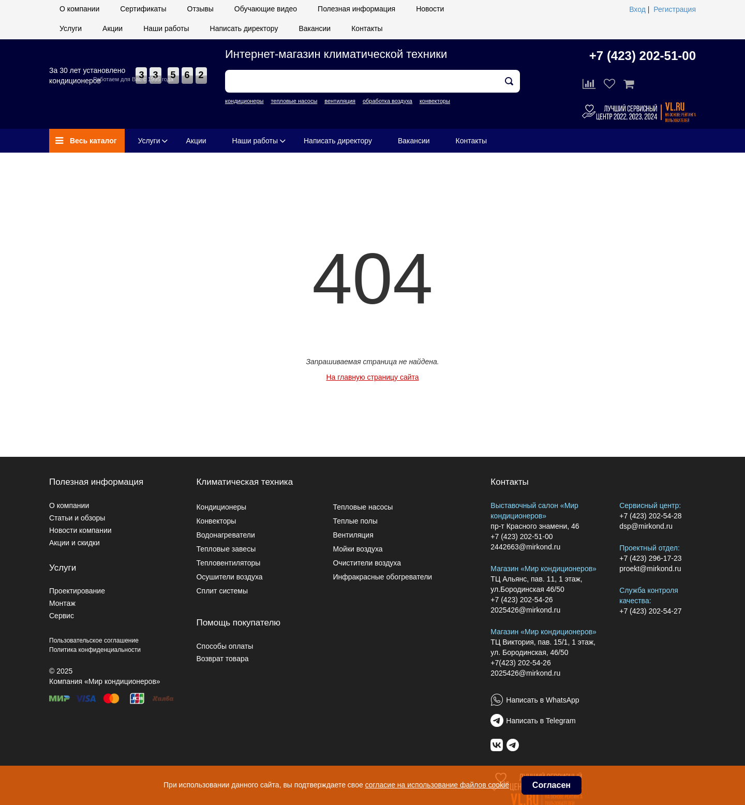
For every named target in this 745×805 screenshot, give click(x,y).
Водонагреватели (225, 535)
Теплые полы (355, 521)
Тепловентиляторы (228, 563)
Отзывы (200, 9)
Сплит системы (222, 591)
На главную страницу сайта (372, 377)
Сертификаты (143, 9)
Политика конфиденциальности (95, 649)
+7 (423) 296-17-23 (650, 558)
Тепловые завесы (226, 549)
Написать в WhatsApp (542, 700)
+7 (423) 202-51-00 (642, 56)
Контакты (366, 28)
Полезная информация (356, 9)
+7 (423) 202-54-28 (650, 516)
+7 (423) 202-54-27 (650, 611)
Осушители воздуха (229, 577)
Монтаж (62, 603)
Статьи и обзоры (77, 518)
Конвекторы (216, 521)
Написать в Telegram (540, 721)
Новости (430, 9)
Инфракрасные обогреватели (382, 577)
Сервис (61, 616)
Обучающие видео (265, 9)
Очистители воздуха (367, 563)
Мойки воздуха (357, 549)
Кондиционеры (221, 507)
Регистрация (674, 9)
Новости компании (80, 530)
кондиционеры (244, 101)
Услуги (70, 28)
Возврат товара (222, 658)
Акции (112, 28)
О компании (79, 9)
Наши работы (166, 28)
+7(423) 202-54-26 (520, 663)
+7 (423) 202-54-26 (521, 599)
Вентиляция (353, 535)
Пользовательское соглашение (94, 640)
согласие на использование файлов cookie (437, 785)
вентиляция (339, 101)
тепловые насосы (294, 101)
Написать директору (244, 28)
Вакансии (315, 28)
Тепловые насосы (363, 507)
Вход (637, 9)
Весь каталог (86, 140)
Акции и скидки (74, 543)
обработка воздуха (387, 101)
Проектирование (77, 591)
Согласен (551, 785)
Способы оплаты (224, 646)
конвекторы (435, 101)
